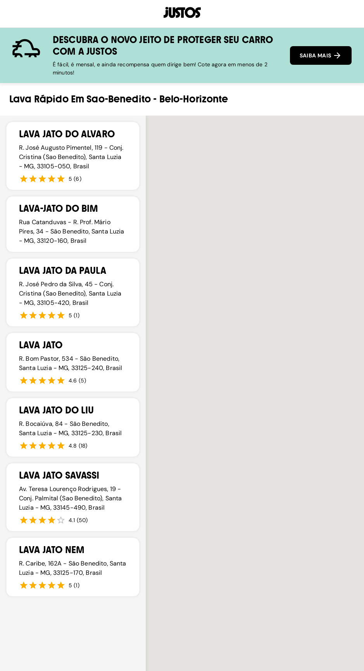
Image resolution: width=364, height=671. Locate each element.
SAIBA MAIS (320, 55)
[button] (257, 449)
